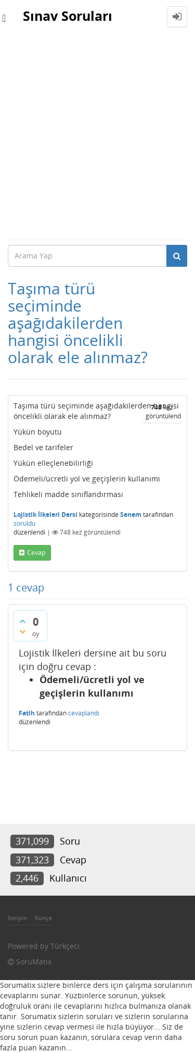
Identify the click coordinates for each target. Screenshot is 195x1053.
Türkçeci (65, 946)
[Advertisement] (97, 136)
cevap (36, 552)
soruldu (24, 523)
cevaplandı (83, 713)
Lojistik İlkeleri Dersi (45, 514)
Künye (43, 918)
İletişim (17, 918)
